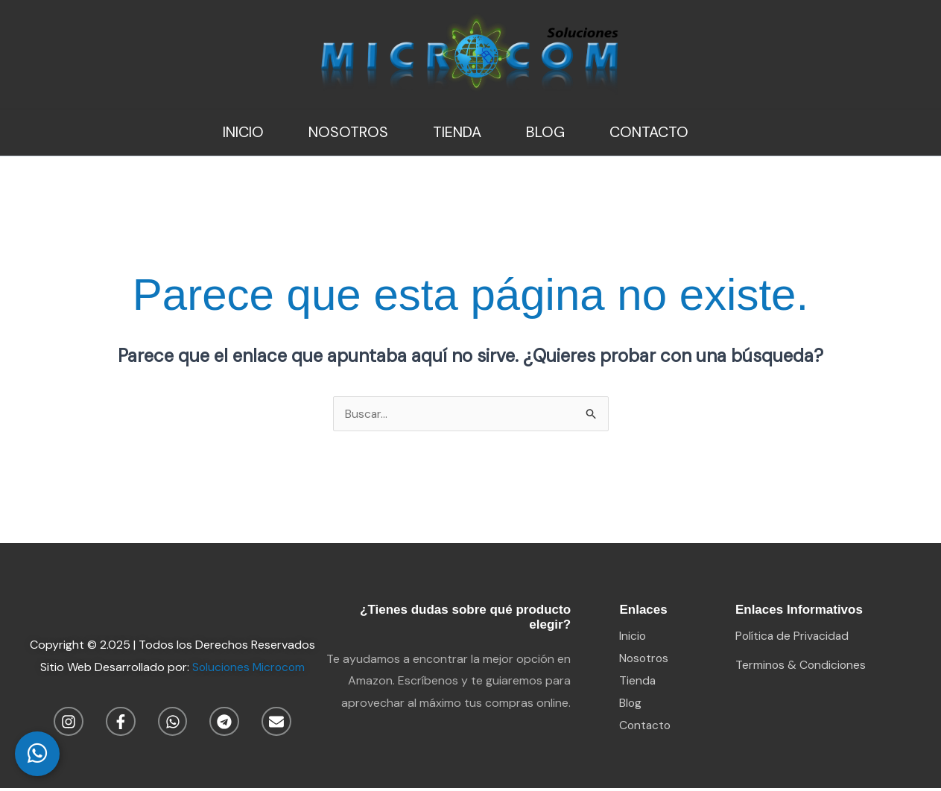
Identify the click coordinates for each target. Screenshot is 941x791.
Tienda (457, 132)
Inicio (243, 132)
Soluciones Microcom (248, 667)
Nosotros (348, 132)
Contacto (648, 132)
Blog (545, 132)
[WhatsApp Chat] (37, 753)
